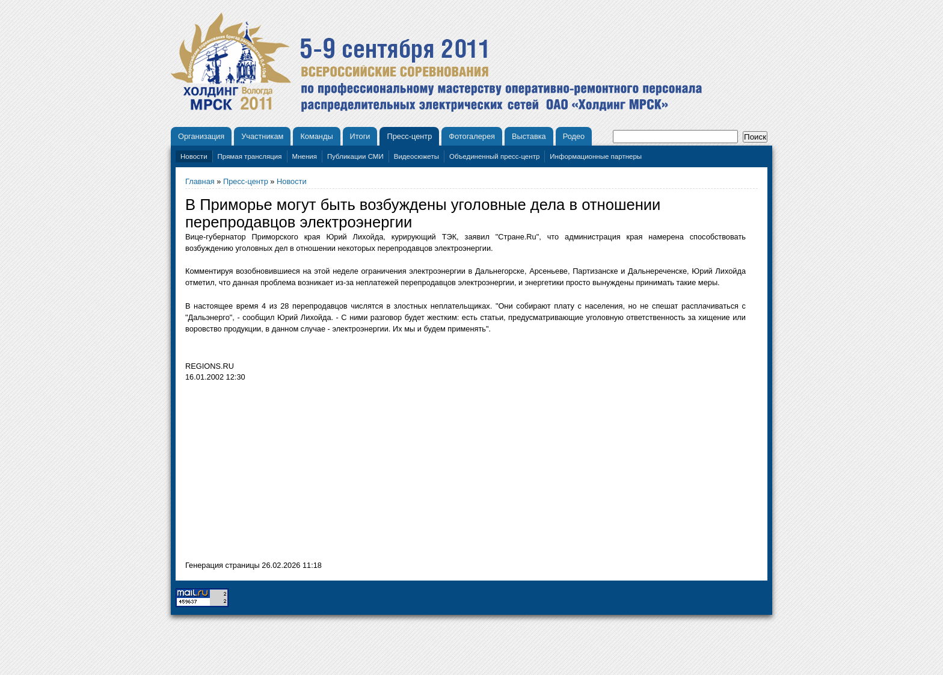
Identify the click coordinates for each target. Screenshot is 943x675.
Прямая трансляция (250, 156)
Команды (316, 136)
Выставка (529, 136)
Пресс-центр (409, 136)
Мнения (304, 156)
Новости (193, 156)
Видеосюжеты (416, 156)
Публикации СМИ (355, 156)
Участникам (262, 136)
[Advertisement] (286, 474)
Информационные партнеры (596, 156)
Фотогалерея (472, 136)
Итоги (360, 136)
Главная (200, 181)
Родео (574, 136)
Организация (201, 136)
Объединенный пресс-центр (494, 156)
